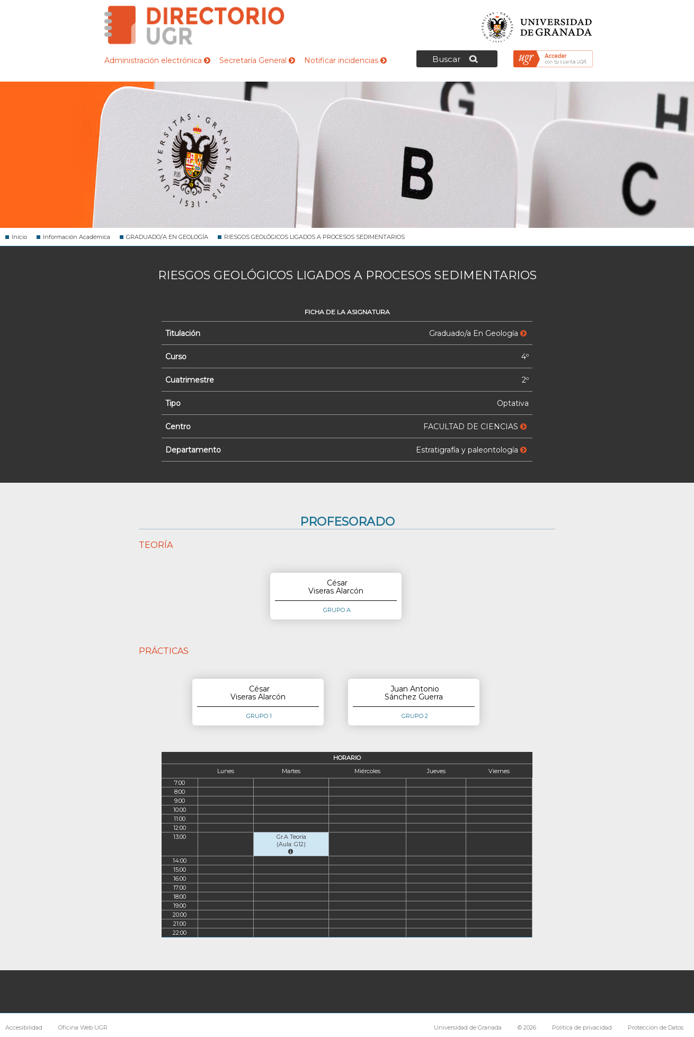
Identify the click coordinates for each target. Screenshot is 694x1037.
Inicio (19, 237)
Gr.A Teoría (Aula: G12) (291, 844)
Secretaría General (257, 60)
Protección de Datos (655, 1027)
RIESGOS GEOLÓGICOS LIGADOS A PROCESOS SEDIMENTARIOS (314, 237)
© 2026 (527, 1027)
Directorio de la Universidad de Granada (194, 25)
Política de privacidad (582, 1027)
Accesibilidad (23, 1027)
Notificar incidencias (345, 60)
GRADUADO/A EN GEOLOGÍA (167, 237)
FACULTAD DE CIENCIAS (475, 426)
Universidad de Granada (537, 24)
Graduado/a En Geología (478, 333)
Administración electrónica (157, 60)
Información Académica (76, 237)
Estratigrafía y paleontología (471, 450)
